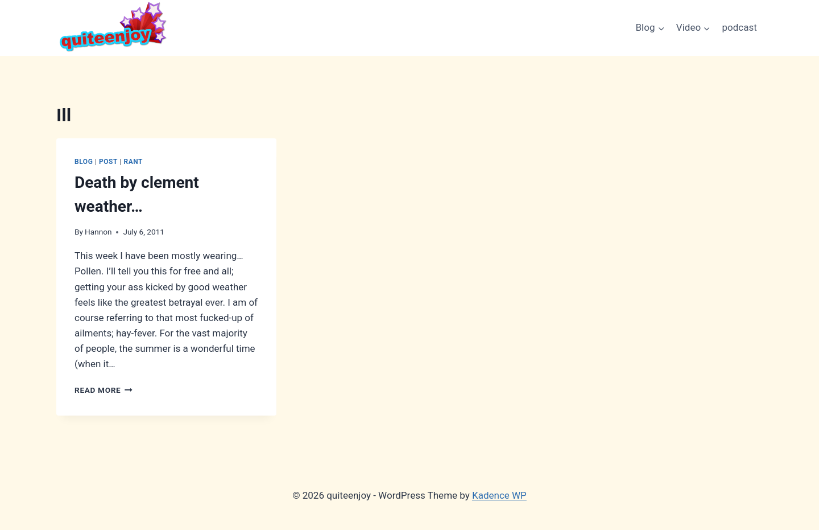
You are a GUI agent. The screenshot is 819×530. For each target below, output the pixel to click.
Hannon (98, 231)
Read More (104, 390)
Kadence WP (499, 495)
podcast (739, 27)
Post (108, 162)
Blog (84, 162)
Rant (133, 162)
